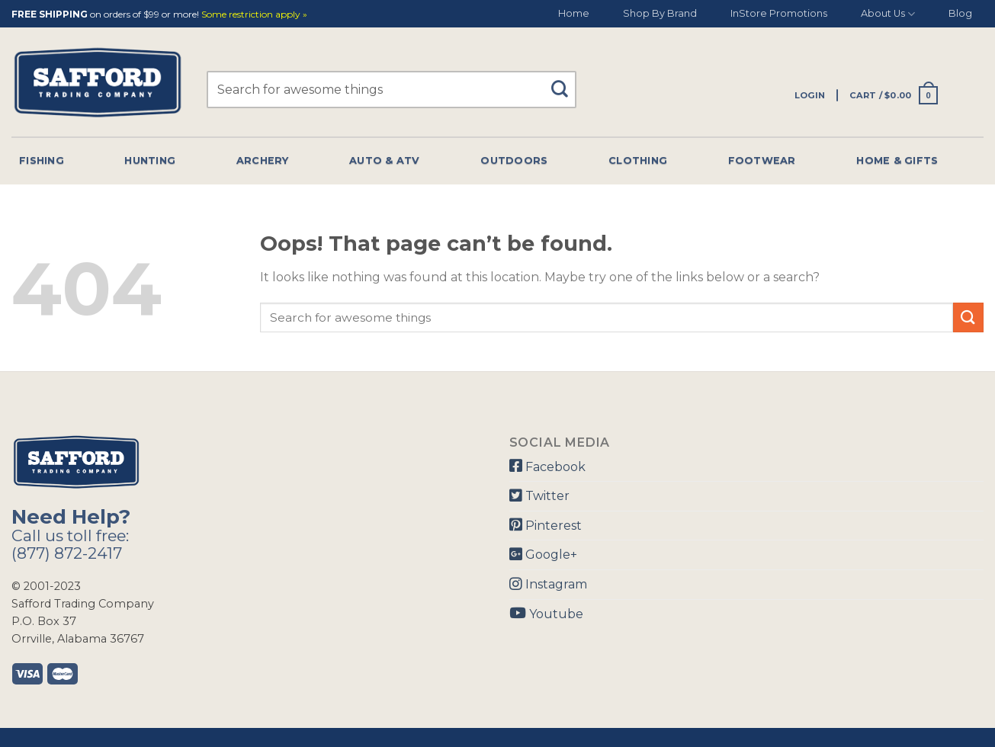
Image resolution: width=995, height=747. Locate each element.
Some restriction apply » (254, 15)
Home (573, 13)
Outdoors (513, 160)
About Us (888, 14)
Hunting (149, 160)
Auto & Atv (384, 160)
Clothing (637, 160)
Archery (262, 160)
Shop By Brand (660, 13)
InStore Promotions (778, 13)
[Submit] (565, 82)
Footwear (762, 160)
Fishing (41, 160)
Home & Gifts (897, 160)
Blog (960, 13)
